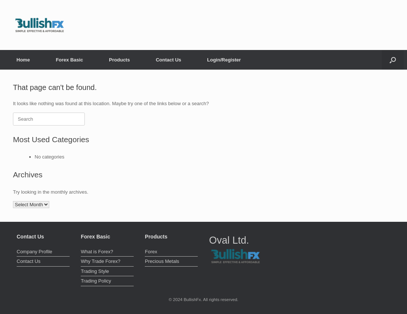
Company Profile (34, 251)
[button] (393, 60)
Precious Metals (162, 261)
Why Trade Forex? (100, 261)
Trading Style (95, 271)
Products (119, 60)
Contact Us (168, 60)
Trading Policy (96, 281)
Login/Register (224, 60)
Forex (151, 251)
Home (23, 60)
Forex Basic (69, 60)
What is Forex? (97, 251)
